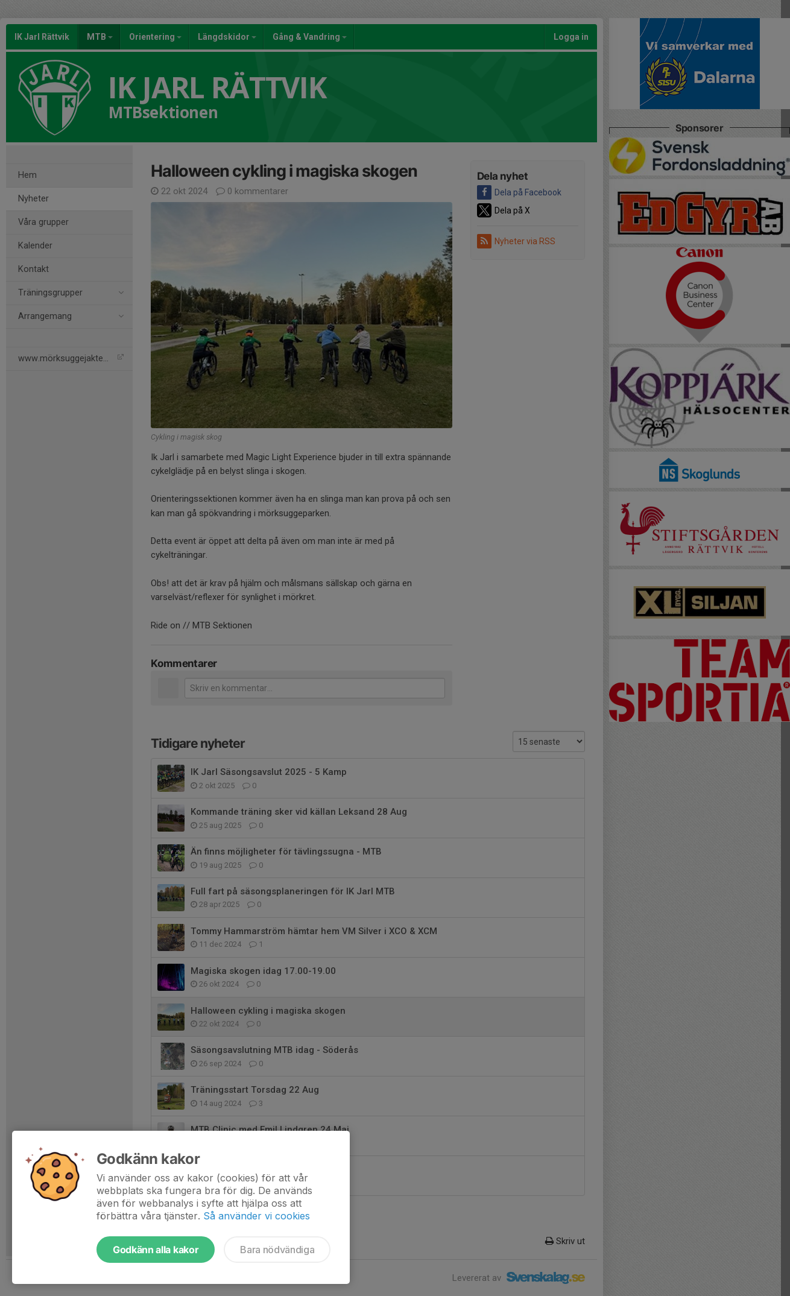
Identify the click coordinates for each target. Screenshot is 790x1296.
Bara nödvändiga (277, 1250)
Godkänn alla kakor (155, 1250)
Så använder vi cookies (256, 1216)
